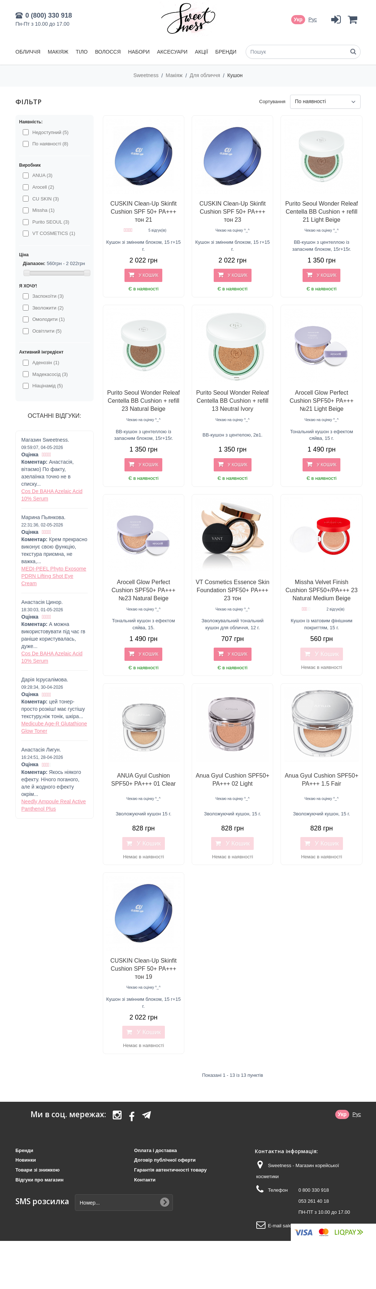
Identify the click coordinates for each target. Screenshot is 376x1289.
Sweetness (146, 75)
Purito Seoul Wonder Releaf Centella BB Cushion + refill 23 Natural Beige (143, 401)
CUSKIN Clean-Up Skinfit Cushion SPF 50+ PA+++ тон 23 (232, 211)
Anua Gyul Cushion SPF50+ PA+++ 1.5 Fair (321, 779)
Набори (139, 52)
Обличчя (27, 52)
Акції (201, 52)
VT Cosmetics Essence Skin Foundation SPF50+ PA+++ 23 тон (233, 590)
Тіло (82, 52)
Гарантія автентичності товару (170, 1170)
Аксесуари (172, 52)
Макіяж (58, 52)
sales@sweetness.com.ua (310, 1225)
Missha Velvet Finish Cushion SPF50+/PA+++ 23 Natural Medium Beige (322, 590)
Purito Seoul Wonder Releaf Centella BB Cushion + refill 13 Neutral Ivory (232, 401)
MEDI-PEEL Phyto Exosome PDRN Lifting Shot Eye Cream (53, 576)
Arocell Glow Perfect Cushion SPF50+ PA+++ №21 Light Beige (322, 401)
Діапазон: (34, 263)
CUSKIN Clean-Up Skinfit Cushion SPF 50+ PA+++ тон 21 (143, 211)
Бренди (225, 52)
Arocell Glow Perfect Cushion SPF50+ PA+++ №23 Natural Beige (144, 590)
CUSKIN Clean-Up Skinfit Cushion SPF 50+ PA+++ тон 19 (143, 968)
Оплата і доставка (155, 1150)
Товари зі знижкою (37, 1170)
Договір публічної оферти (164, 1160)
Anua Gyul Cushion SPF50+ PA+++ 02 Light (233, 779)
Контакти (144, 1180)
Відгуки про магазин (39, 1180)
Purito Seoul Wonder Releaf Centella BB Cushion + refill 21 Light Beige (321, 211)
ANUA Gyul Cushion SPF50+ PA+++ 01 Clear (143, 779)
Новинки (25, 1160)
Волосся (108, 52)
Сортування (272, 101)
